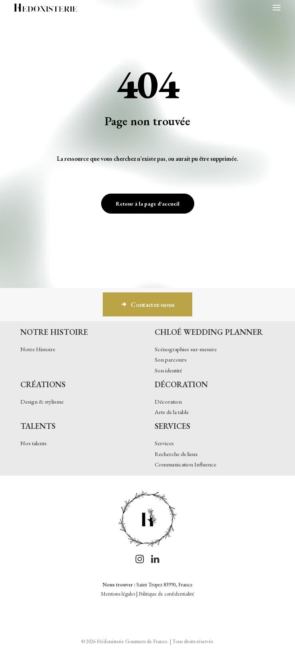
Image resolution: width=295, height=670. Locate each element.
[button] (276, 7)
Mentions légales (118, 593)
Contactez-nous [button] (148, 304)
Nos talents (33, 443)
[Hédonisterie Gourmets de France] (45, 8)
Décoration (168, 401)
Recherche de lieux (176, 454)
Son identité (168, 370)
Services (164, 443)
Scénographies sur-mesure (186, 349)
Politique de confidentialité (166, 593)
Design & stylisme (42, 401)
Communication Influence (185, 464)
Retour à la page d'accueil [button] (147, 203)
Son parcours (171, 359)
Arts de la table (172, 412)
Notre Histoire (37, 349)
